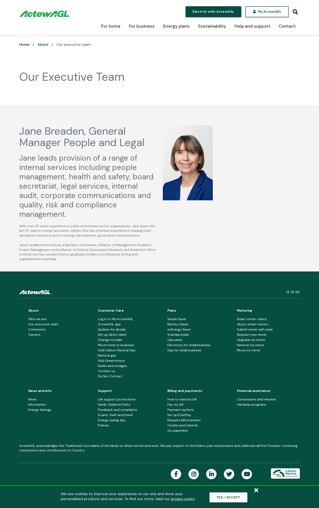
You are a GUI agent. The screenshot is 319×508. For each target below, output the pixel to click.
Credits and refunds (182, 425)
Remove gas (107, 355)
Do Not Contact (110, 376)
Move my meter (249, 350)
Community (37, 329)
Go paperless (177, 430)
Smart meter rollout (252, 319)
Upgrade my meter (251, 340)
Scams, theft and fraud (115, 415)
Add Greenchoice (111, 360)
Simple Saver (177, 319)
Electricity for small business (189, 345)
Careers (34, 334)
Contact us (106, 371)
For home (111, 26)
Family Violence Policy (114, 404)
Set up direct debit (112, 334)
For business (142, 26)
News (32, 399)
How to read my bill (182, 399)
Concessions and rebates (256, 399)
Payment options (180, 410)
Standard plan (178, 334)
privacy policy (183, 498)
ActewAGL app (109, 324)
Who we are (37, 319)
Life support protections (117, 399)
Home (24, 44)
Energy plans (176, 26)
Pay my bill (175, 404)
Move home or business (116, 345)
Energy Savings (39, 410)
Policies (103, 425)
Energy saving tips (112, 420)
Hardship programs (251, 404)
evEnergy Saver (179, 329)
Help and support (252, 26)
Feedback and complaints (117, 410)
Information (37, 404)
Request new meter (252, 334)
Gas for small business (184, 350)
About (43, 44)
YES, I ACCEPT (228, 497)
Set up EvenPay (179, 415)
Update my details (112, 329)
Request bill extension (184, 420)
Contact (287, 26)
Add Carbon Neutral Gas (116, 350)
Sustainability (212, 26)
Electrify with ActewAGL (213, 11)
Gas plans (174, 340)
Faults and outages (112, 366)
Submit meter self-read (254, 329)
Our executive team (73, 44)
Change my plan (110, 340)
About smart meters (252, 324)
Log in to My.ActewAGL (115, 319)
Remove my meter (250, 345)
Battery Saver (177, 324)
